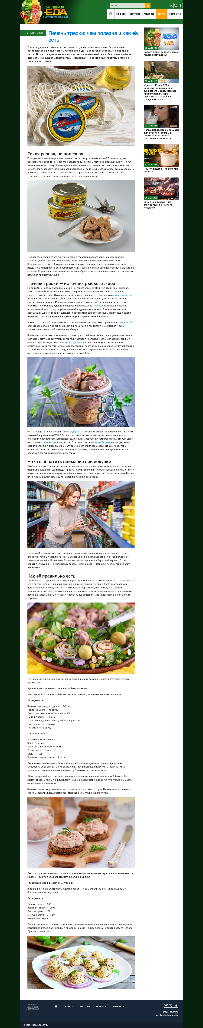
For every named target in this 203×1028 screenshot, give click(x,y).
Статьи (161, 14)
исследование (76, 342)
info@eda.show (170, 1011)
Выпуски (135, 14)
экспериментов (123, 295)
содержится (76, 431)
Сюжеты (121, 14)
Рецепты (149, 14)
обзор (97, 305)
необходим (104, 442)
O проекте (175, 14)
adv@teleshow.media (167, 1015)
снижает (47, 442)
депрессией (125, 322)
